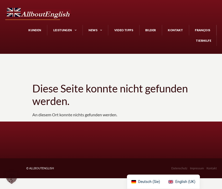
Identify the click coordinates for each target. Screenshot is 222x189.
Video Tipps (123, 30)
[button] (11, 177)
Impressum (197, 157)
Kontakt (175, 30)
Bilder (150, 30)
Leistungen (65, 30)
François (202, 30)
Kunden (34, 30)
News (95, 30)
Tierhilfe (203, 40)
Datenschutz (179, 157)
